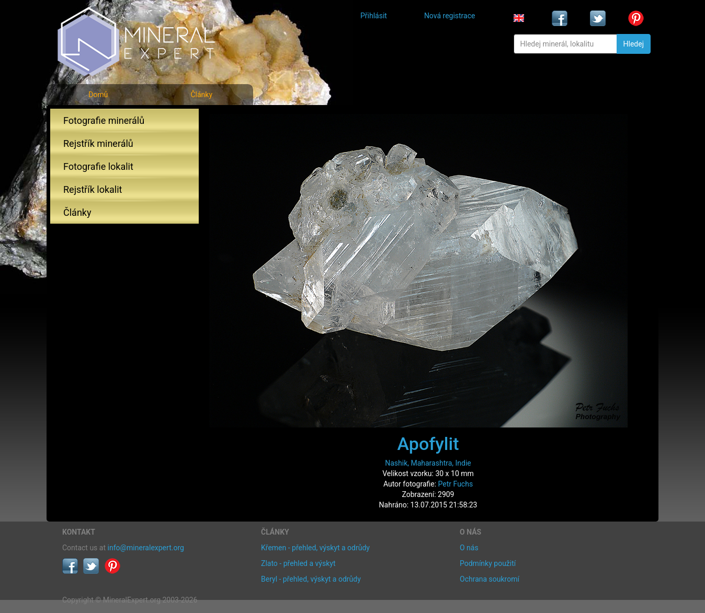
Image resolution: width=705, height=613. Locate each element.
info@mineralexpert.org (146, 547)
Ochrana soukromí (489, 579)
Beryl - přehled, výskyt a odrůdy (311, 579)
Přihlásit (373, 15)
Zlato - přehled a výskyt (298, 563)
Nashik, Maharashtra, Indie (428, 463)
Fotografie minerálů (103, 120)
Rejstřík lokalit (92, 189)
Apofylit (428, 443)
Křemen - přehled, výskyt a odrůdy (315, 547)
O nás (469, 547)
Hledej (633, 44)
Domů (98, 94)
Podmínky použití (488, 563)
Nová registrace (449, 15)
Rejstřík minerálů (98, 143)
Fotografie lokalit (98, 166)
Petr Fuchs (455, 484)
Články (201, 94)
